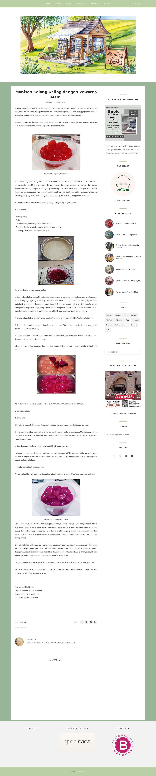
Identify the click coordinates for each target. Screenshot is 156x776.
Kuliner (22, 628)
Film (127, 320)
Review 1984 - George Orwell (127, 235)
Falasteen (119, 320)
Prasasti (134, 325)
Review (117, 315)
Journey (133, 315)
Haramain (135, 320)
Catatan (109, 315)
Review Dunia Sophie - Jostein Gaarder (127, 246)
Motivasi (109, 320)
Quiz (107, 330)
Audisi (126, 325)
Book (125, 315)
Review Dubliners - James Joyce (128, 281)
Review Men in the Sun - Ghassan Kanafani (128, 258)
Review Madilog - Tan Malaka (126, 223)
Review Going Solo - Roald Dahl (127, 292)
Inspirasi (109, 325)
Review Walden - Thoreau (125, 269)
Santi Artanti (82, 771)
